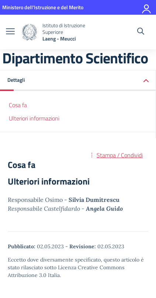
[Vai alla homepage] (29, 32)
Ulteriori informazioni (34, 118)
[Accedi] (147, 7)
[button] (78, 80)
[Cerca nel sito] (140, 32)
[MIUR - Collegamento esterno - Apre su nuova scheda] (42, 7)
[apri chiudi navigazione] (10, 32)
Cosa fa (18, 105)
